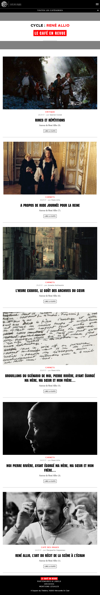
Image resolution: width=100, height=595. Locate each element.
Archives (49, 584)
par (54, 115)
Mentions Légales (49, 586)
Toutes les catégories (68, 10)
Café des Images (11, 4)
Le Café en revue (49, 578)
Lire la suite (50, 131)
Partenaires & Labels (49, 581)
